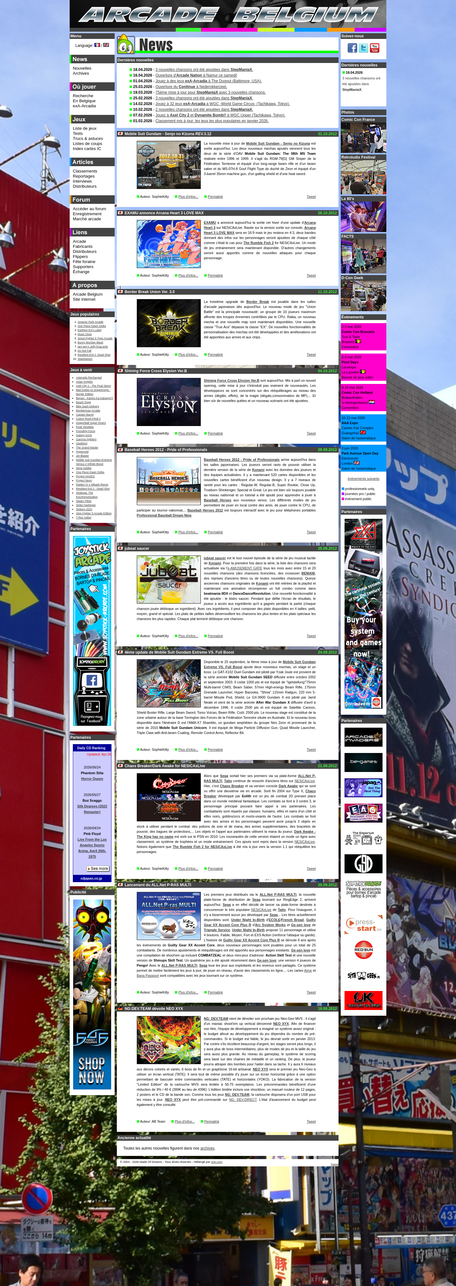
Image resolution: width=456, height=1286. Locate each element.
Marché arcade (87, 218)
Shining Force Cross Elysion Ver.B (231, 380)
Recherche (83, 95)
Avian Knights (84, 381)
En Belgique (84, 100)
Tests (78, 133)
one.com (216, 1162)
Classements (85, 171)
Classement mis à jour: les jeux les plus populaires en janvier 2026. (212, 121)
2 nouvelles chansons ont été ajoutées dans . (204, 109)
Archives (81, 73)
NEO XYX (281, 1024)
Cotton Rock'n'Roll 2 (88, 418)
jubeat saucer (215, 558)
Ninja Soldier (84, 468)
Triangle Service (217, 930)
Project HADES (85, 476)
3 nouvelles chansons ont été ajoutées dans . (204, 69)
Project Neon (84, 480)
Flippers (80, 256)
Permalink (215, 196)
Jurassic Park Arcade (90, 321)
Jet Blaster (82, 455)
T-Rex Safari (83, 517)
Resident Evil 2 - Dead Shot (93, 488)
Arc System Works (270, 925)
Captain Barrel (84, 414)
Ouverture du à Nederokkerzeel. (191, 87)
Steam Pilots (84, 501)
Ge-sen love (301, 925)
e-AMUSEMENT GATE (244, 568)
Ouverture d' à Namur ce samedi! (196, 75)
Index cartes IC (87, 148)
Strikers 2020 (84, 509)
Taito (228, 781)
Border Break (257, 302)
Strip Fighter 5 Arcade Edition (94, 513)
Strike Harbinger (86, 505)
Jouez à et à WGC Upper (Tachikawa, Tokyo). (220, 115)
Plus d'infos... (188, 196)
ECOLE (275, 920)
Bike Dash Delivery (87, 406)
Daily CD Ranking (91, 748)
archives (207, 1148)
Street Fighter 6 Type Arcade (95, 338)
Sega (224, 776)
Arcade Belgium (88, 294)
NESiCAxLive (304, 781)
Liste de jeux (85, 128)
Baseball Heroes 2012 (205, 510)
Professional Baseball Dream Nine (164, 515)
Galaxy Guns (84, 435)
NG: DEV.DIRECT (242, 1099)
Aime (308, 970)
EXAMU (210, 222)
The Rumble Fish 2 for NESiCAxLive (202, 847)
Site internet (84, 299)
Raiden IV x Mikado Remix (92, 484)
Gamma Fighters (86, 439)
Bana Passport (148, 975)
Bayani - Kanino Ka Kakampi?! (94, 398)
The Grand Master (87, 447)
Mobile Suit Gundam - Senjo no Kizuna (278, 143)
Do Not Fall (84, 350)
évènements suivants (363, 478)
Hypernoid (82, 451)
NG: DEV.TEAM (216, 1018)
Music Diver (85, 334)
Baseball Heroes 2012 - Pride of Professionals (242, 459)
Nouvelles (82, 68)
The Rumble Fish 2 (259, 243)
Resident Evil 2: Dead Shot (94, 354)
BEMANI (308, 573)
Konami (258, 470)
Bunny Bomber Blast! (90, 342)
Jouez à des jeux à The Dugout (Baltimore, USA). (208, 81)
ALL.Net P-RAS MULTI (278, 894)
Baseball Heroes (217, 500)
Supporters (83, 266)
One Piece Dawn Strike (92, 326)
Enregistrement (87, 213)
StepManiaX (85, 359)
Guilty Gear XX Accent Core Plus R (251, 940)
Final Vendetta (84, 427)
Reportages (84, 176)
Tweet (311, 196)
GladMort (81, 443)
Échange (81, 271)
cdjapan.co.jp (91, 878)
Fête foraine (84, 261)
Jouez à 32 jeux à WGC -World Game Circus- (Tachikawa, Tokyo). (222, 104)
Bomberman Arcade (88, 410)
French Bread (292, 920)
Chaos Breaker (232, 786)
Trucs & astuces (88, 138)
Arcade (79, 241)
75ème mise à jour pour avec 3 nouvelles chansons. (210, 92)
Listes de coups (87, 143)
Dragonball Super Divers (91, 422)
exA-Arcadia (84, 106)
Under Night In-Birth (248, 920)
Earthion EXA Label (89, 330)
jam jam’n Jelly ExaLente (93, 346)
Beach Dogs (83, 402)
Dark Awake (288, 786)
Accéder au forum (89, 208)
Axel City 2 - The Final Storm (93, 385)
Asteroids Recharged (89, 377)
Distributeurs (85, 186)
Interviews (82, 181)
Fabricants (82, 246)
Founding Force (85, 431)
